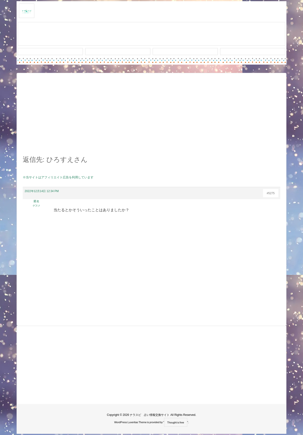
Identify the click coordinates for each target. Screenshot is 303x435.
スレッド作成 (151, 34)
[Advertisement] (151, 117)
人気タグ (185, 51)
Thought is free (175, 422)
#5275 (271, 193)
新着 (50, 51)
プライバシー (253, 51)
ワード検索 (117, 51)
